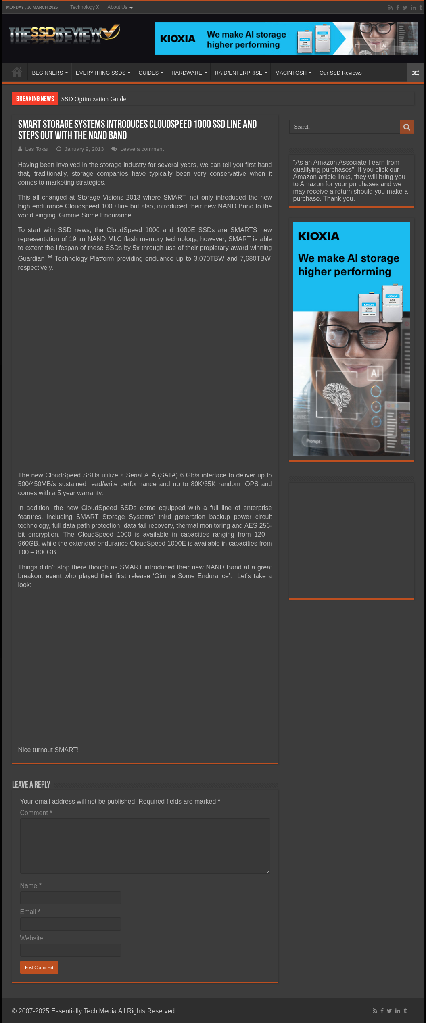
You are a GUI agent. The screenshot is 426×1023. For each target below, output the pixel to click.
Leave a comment (142, 149)
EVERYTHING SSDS (100, 73)
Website (32, 938)
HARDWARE (186, 73)
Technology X (84, 7)
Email (30, 911)
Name (31, 885)
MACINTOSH (291, 73)
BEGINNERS (47, 73)
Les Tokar (37, 149)
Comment (36, 812)
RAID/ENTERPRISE (239, 73)
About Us (117, 7)
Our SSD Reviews (341, 73)
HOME (16, 71)
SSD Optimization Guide (93, 99)
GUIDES (148, 73)
